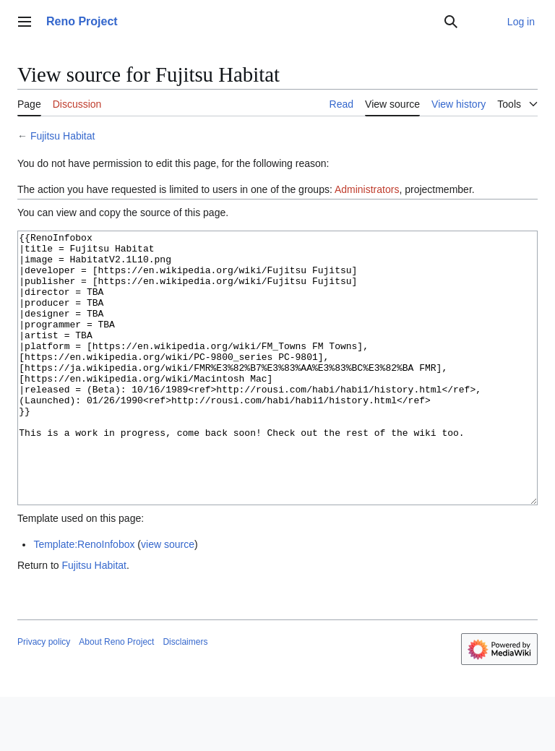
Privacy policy (43, 696)
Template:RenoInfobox (83, 598)
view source (167, 598)
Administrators (367, 189)
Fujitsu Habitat (62, 136)
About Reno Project (116, 696)
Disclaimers (185, 696)
